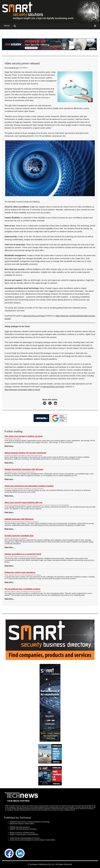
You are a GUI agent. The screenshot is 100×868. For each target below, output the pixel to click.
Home (7, 26)
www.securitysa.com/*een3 (53, 387)
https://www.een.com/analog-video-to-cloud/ (22, 390)
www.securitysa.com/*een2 (34, 316)
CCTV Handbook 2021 (12, 67)
